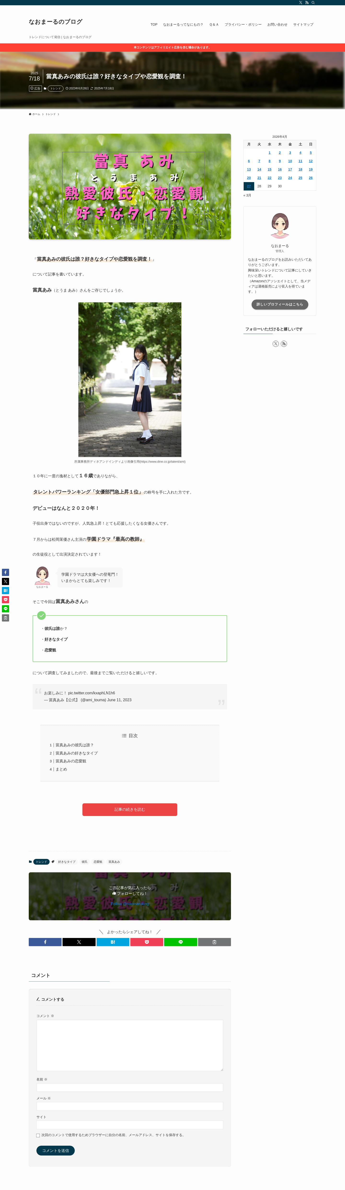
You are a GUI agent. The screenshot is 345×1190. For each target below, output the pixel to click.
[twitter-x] (301, 2)
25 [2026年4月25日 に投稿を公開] (300, 178)
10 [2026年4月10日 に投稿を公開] (290, 161)
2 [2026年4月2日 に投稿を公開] (280, 153)
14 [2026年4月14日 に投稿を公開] (259, 169)
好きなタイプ (66, 861)
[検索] (313, 2)
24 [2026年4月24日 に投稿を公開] (290, 178)
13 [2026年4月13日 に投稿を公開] (249, 169)
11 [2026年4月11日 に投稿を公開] (300, 161)
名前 (41, 1079)
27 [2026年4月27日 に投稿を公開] (249, 186)
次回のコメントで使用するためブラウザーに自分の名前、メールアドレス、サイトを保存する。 (113, 1135)
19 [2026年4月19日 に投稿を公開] (311, 169)
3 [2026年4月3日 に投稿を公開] (290, 153)
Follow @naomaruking (130, 904)
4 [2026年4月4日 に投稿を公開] (300, 153)
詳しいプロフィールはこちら (280, 304)
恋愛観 (98, 861)
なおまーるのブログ (55, 22)
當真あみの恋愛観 (71, 761)
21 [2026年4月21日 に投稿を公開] (259, 178)
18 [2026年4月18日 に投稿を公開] (300, 169)
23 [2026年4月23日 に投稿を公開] (280, 178)
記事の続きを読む (130, 809)
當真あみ (114, 861)
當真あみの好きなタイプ (77, 753)
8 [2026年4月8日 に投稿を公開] (269, 161)
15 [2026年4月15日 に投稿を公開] (269, 169)
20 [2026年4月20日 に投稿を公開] (249, 178)
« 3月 (247, 195)
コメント (45, 1016)
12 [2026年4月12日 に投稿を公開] (311, 161)
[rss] (307, 2)
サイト (41, 1117)
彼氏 (84, 861)
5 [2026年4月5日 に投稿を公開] (311, 153)
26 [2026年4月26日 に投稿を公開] (311, 178)
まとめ (61, 769)
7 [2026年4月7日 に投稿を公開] (259, 161)
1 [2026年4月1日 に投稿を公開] (269, 153)
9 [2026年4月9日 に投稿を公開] (280, 161)
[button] (45, 942)
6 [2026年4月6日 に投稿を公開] (249, 161)
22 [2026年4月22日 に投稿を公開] (269, 178)
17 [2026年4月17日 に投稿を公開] (290, 169)
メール (43, 1098)
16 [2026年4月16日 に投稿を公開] (280, 169)
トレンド (55, 88)
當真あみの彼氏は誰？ (75, 745)
